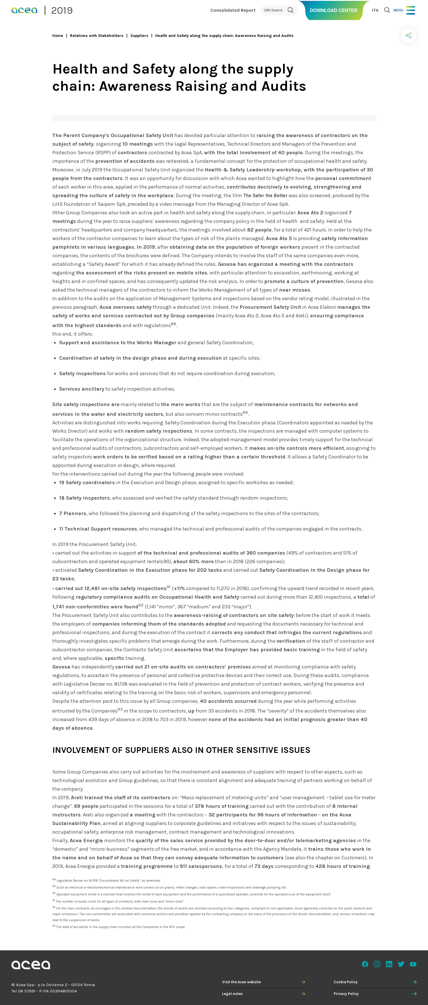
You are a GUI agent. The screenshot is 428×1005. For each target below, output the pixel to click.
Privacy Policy (346, 994)
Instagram (377, 964)
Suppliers (139, 35)
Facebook (365, 964)
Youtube (413, 964)
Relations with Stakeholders (97, 35)
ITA (375, 10)
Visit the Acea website (241, 982)
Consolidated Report (233, 10)
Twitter (401, 964)
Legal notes (232, 994)
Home (57, 35)
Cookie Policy (346, 982)
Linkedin (389, 964)
